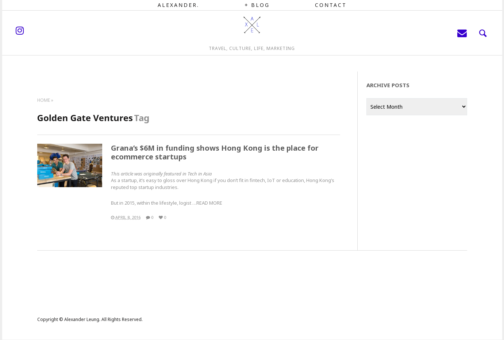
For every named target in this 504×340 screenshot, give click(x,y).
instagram (55, 38)
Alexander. (178, 4)
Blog (260, 4)
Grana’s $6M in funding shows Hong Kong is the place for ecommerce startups (215, 152)
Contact (331, 4)
